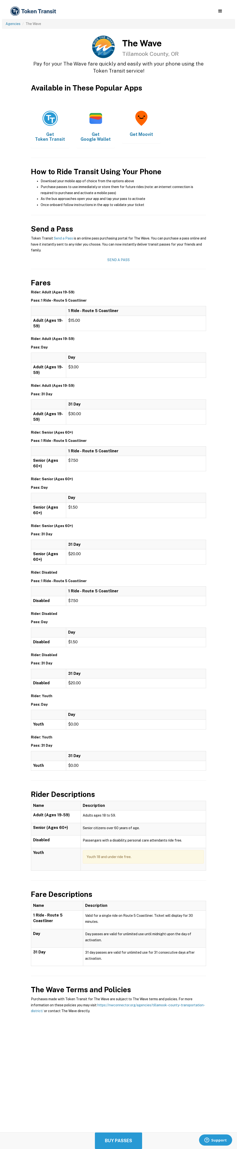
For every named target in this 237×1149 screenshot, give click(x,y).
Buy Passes (118, 1140)
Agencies (13, 24)
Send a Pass (63, 238)
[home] (34, 11)
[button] (220, 11)
